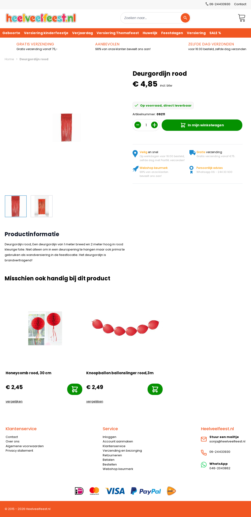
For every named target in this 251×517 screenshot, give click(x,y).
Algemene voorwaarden (25, 446)
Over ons (13, 441)
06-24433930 (219, 451)
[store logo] (41, 17)
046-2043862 (219, 468)
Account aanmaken (118, 441)
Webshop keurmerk (118, 469)
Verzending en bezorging (122, 450)
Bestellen (110, 464)
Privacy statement (19, 450)
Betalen (108, 459)
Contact (240, 4)
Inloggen (109, 437)
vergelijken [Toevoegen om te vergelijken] (14, 401)
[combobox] (155, 18)
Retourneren (112, 455)
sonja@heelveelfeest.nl (227, 441)
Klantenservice (114, 446)
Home (9, 59)
